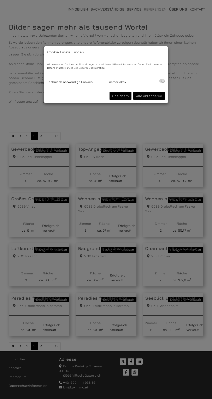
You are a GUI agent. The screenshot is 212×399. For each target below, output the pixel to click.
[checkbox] (162, 81)
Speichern (120, 96)
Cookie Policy (97, 67)
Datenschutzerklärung (60, 67)
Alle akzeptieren (149, 96)
